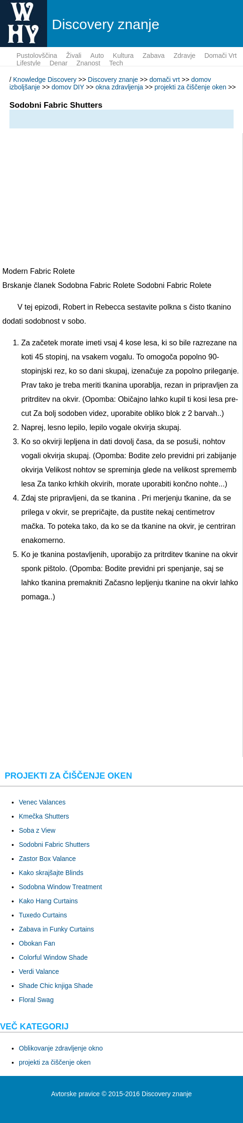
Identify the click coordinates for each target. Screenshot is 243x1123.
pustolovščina (36, 55)
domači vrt (220, 55)
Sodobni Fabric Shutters (54, 844)
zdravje (184, 55)
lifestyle (28, 63)
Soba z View (37, 830)
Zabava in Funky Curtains (56, 929)
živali (73, 55)
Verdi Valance (39, 971)
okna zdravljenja (119, 87)
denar (58, 63)
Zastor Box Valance (47, 858)
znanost (88, 63)
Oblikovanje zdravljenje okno (61, 1048)
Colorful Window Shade (53, 957)
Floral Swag (36, 1000)
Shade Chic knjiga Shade (56, 985)
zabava (154, 55)
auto (97, 55)
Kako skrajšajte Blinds (51, 872)
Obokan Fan (37, 943)
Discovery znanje (113, 79)
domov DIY (68, 87)
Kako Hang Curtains (48, 901)
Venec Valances (42, 802)
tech (116, 63)
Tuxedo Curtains (43, 915)
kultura (123, 55)
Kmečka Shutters (44, 816)
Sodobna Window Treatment (60, 887)
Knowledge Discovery (45, 79)
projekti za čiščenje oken (190, 87)
